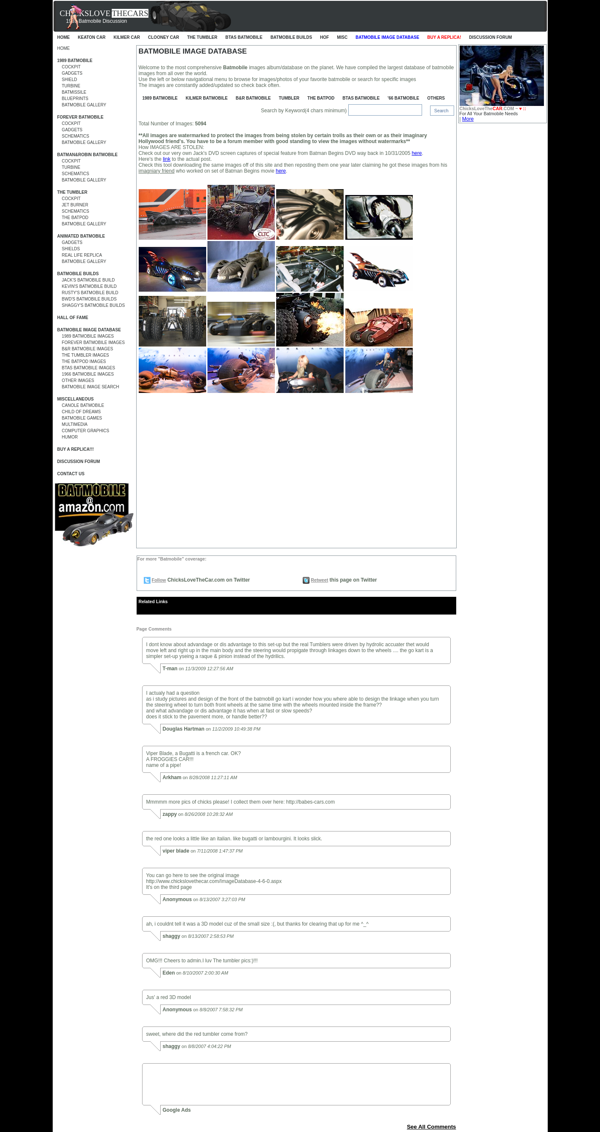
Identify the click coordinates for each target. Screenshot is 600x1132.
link (166, 159)
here (417, 153)
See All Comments (431, 1127)
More (468, 119)
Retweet (319, 579)
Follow (159, 579)
